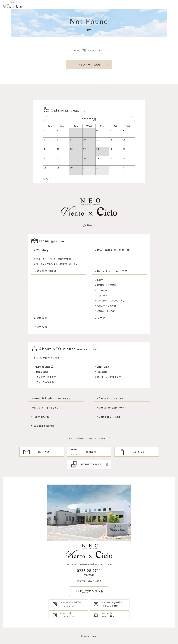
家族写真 (41, 318)
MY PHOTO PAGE (89, 464)
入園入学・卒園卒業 (106, 305)
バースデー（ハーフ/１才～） (111, 300)
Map (110, 564)
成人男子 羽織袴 (46, 271)
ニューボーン (103, 290)
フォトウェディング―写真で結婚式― (54, 258)
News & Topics (54, 398)
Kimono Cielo (44, 366)
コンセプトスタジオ (46, 376)
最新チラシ (131, 452)
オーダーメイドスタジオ (109, 376)
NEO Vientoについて (49, 358)
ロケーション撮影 (45, 382)
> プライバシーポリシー (80, 438)
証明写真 (41, 326)
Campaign (112, 398)
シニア (101, 318)
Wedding (42, 250)
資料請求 (83, 452)
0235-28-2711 (89, 570)
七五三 (100, 280)
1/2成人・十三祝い (106, 310)
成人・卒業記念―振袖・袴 (113, 250)
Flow (42, 416)
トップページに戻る (89, 64)
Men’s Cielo (42, 371)
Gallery (47, 407)
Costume (112, 407)
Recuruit (43, 426)
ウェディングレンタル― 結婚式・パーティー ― (59, 264)
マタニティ (102, 295)
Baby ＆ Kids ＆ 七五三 (112, 271)
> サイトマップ (102, 438)
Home (89, 225)
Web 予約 (36, 452)
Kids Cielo (102, 371)
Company (110, 416)
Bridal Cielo (103, 366)
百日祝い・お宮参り (106, 285)
